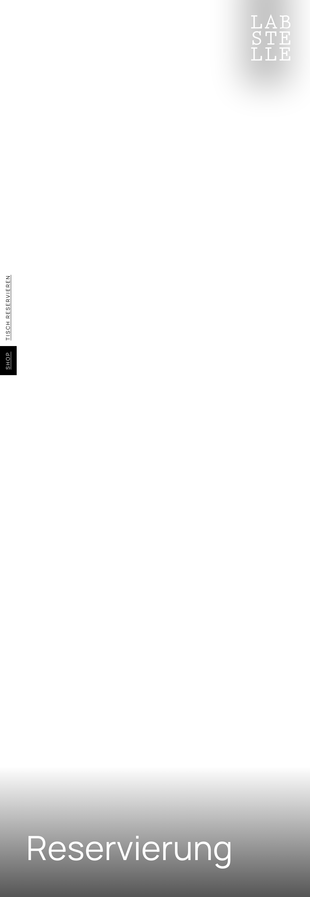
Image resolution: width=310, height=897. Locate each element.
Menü (41, 24)
